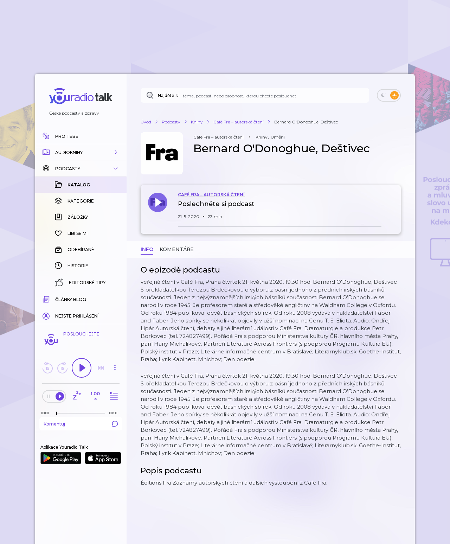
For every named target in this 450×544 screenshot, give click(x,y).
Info (147, 249)
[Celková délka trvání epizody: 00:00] (115, 413)
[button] (81, 152)
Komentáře (177, 249)
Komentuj (81, 424)
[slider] (57, 414)
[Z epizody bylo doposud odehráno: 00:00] (46, 413)
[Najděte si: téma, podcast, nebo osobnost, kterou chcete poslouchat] (255, 95)
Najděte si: (169, 95)
